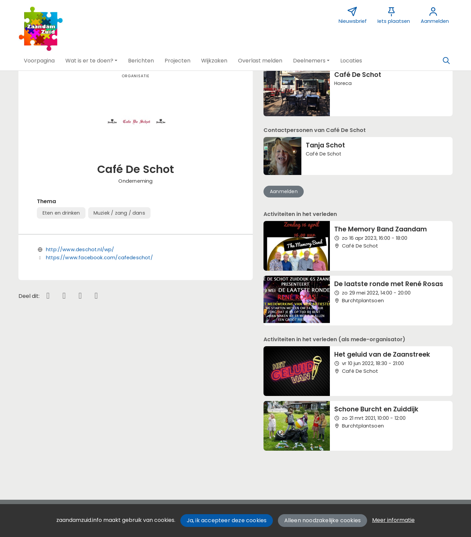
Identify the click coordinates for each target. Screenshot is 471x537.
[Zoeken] (446, 60)
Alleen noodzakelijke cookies (322, 520)
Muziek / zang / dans (119, 213)
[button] (39, 61)
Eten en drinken (61, 213)
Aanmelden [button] (284, 191)
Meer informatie (393, 520)
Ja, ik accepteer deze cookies (227, 520)
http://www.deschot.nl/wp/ (80, 249)
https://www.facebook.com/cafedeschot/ (99, 257)
